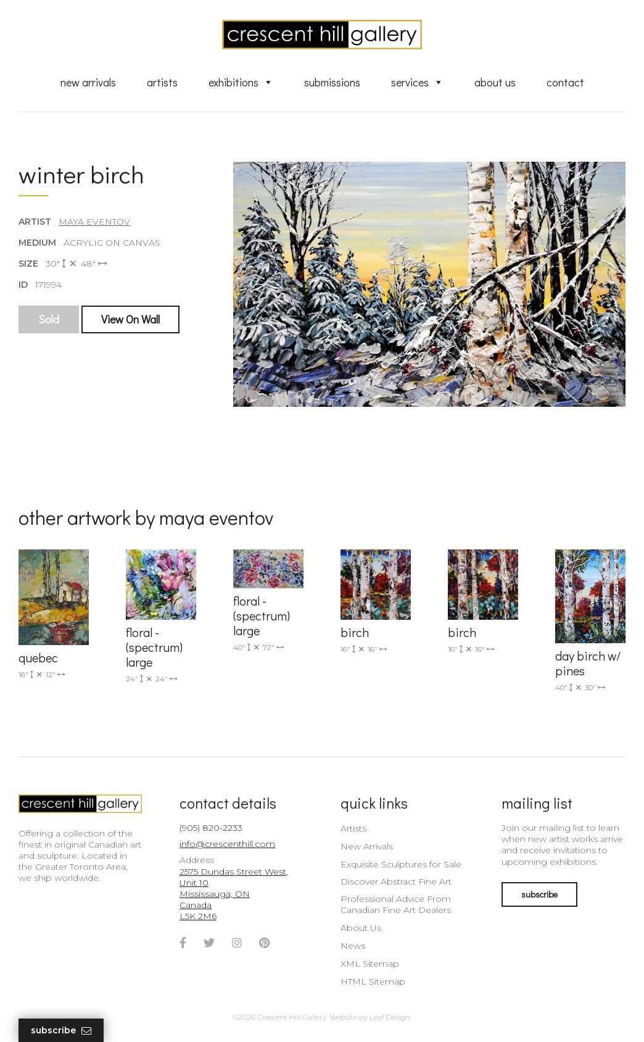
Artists (162, 82)
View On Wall (130, 319)
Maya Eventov (94, 221)
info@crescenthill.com (227, 843)
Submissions (332, 82)
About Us (495, 82)
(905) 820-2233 (211, 827)
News (353, 945)
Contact (565, 82)
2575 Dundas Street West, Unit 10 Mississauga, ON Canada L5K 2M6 (234, 894)
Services (417, 82)
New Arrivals (88, 82)
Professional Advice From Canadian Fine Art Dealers (396, 904)
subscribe (539, 894)
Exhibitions (240, 82)
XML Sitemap (370, 963)
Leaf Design (389, 1017)
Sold (48, 319)
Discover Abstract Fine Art (396, 881)
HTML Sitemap (373, 981)
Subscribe (61, 1030)
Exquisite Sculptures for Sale (401, 864)
